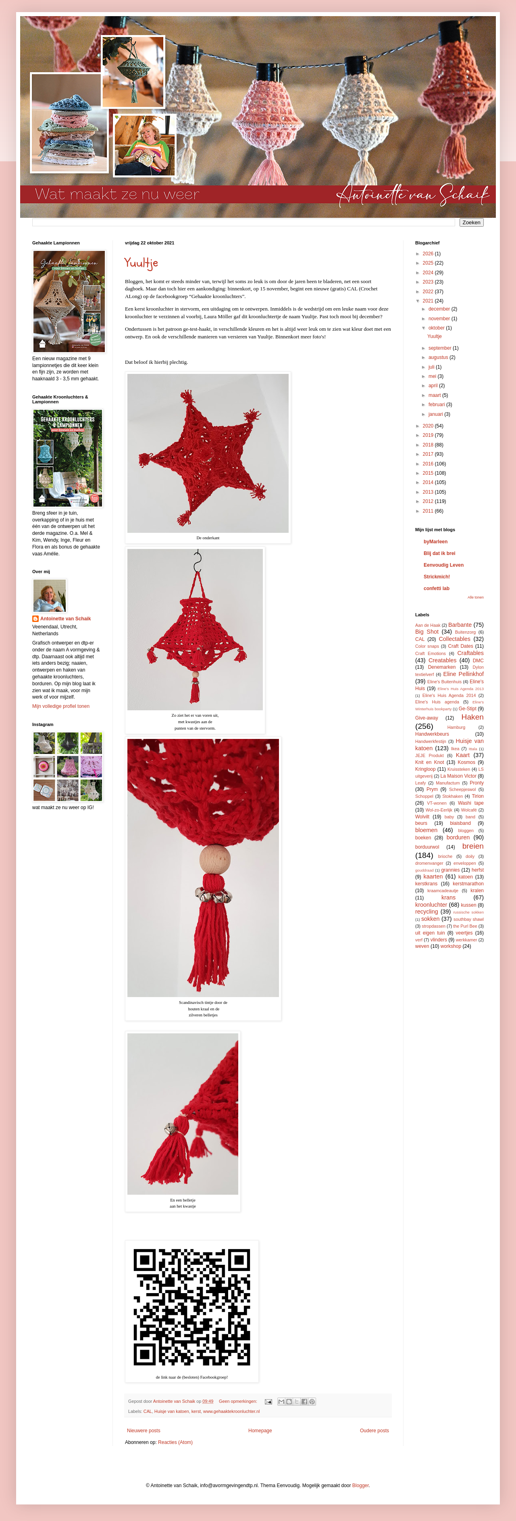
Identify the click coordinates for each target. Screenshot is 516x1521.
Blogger (360, 1485)
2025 (429, 263)
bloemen (426, 830)
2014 (429, 482)
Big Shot (427, 631)
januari (436, 414)
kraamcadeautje (442, 890)
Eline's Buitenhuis (444, 681)
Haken (473, 717)
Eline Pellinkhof (463, 674)
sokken (430, 919)
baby (449, 816)
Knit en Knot (429, 762)
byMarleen (435, 542)
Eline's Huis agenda (437, 701)
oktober (437, 328)
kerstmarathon (468, 884)
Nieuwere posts (143, 1430)
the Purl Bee (465, 926)
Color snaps (427, 646)
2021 (429, 301)
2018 (429, 445)
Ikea (455, 748)
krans (448, 897)
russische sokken (468, 912)
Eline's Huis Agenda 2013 (461, 688)
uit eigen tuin (430, 933)
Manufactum (448, 782)
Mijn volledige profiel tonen (60, 706)
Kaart (463, 755)
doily (470, 856)
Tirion (478, 796)
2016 (429, 464)
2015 (429, 473)
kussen (468, 905)
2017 (429, 454)
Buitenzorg (465, 632)
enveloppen (465, 863)
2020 (429, 426)
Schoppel (424, 796)
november (440, 318)
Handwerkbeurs (432, 734)
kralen (477, 890)
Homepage (260, 1430)
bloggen (466, 830)
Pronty (477, 783)
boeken (423, 838)
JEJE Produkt (429, 755)
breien (473, 846)
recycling (426, 911)
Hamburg (456, 727)
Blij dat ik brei (440, 553)
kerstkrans (426, 884)
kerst (196, 1411)
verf (418, 939)
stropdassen (433, 926)
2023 (429, 282)
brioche (445, 856)
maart (435, 395)
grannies (450, 870)
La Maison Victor (458, 776)
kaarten (433, 876)
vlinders (439, 940)
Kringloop (425, 769)
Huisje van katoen (171, 1411)
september (441, 348)
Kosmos (466, 762)
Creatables (443, 660)
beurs (421, 823)
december (440, 309)
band (470, 816)
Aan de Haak (428, 625)
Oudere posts (374, 1430)
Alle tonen (476, 597)
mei (433, 376)
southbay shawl (469, 919)
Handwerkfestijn (430, 741)
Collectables (454, 639)
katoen (465, 877)
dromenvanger (429, 863)
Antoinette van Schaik (65, 619)
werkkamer (466, 939)
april (434, 385)
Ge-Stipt (467, 708)
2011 (429, 511)
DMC (478, 660)
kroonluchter (431, 904)
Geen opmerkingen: (238, 1401)
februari (437, 404)
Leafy (420, 782)
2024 (429, 272)
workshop (451, 946)
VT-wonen (437, 803)
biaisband (460, 823)
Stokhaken (452, 796)
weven (422, 946)
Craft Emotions (430, 653)
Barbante (460, 625)
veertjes (464, 933)
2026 (429, 254)
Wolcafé (469, 809)
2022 (429, 291)
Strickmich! (437, 577)
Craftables (470, 653)
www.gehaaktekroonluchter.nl (231, 1411)
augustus (439, 357)
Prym (432, 789)
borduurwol (427, 847)
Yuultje (141, 263)
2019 (429, 435)
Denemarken (442, 667)
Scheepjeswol (462, 789)
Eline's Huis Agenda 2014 (449, 695)
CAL (148, 1411)
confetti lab (436, 588)
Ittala (473, 749)
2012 (429, 501)
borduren (458, 837)
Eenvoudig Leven (444, 565)
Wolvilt (422, 817)
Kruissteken (458, 769)
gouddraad (424, 870)
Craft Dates (460, 646)
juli (432, 367)
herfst (478, 870)
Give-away (426, 718)
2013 (429, 492)
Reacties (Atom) (175, 1442)
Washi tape (471, 803)
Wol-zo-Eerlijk (439, 809)
